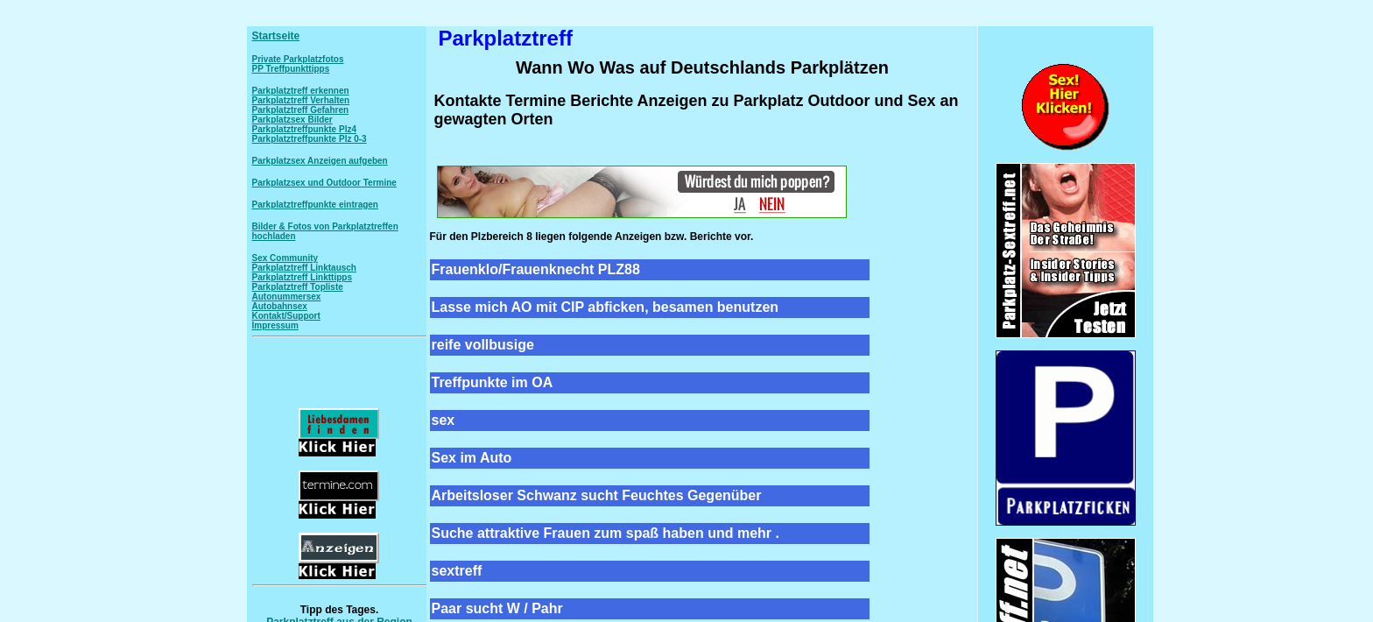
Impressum (275, 325)
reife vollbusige (483, 344)
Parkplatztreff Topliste (297, 287)
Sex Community (285, 258)
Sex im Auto (472, 457)
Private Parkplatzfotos (298, 59)
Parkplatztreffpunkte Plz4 (304, 129)
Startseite (276, 36)
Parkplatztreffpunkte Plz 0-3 (309, 139)
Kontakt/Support (286, 316)
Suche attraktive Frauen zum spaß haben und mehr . (605, 533)
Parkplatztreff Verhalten (301, 100)
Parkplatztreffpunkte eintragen (315, 204)
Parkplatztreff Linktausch (304, 267)
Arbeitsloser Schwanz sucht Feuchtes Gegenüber (597, 495)
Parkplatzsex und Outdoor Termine (324, 182)
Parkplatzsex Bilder (292, 119)
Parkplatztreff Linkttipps (302, 277)
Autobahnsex (279, 306)
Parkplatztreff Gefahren (300, 110)
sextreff (457, 570)
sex (443, 420)
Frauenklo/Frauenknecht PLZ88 (536, 269)
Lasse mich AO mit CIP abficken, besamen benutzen (605, 307)
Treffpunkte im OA (492, 382)
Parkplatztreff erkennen (300, 90)
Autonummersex (286, 296)
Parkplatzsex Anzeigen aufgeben (320, 161)
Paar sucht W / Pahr (497, 608)
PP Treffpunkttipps (291, 69)
